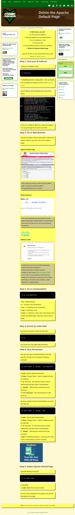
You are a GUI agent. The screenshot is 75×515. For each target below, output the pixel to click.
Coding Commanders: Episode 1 (65, 52)
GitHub (62, 90)
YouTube (62, 87)
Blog (37, 2)
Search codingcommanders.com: (8, 34)
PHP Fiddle (54, 2)
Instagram (62, 96)
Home (4, 2)
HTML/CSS (17, 2)
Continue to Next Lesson (46, 505)
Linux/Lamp (23, 27)
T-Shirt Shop (44, 2)
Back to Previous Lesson (29, 505)
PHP (24, 2)
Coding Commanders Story (64, 36)
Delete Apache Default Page (35, 27)
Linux (9, 2)
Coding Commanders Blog (8, 92)
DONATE (8, 78)
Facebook (61, 93)
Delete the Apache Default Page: (7, 51)
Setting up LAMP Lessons (37, 56)
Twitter (62, 98)
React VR (30, 2)
